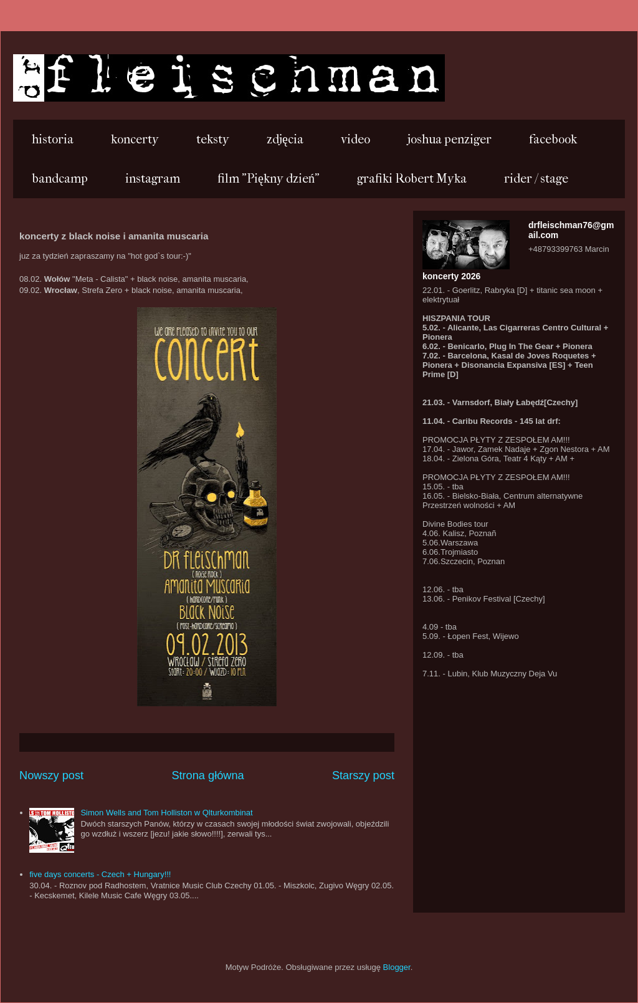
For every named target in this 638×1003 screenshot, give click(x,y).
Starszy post (363, 775)
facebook (553, 139)
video (355, 139)
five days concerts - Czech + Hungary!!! (100, 874)
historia (53, 139)
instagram (152, 178)
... (30, 76)
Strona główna (207, 775)
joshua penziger (449, 139)
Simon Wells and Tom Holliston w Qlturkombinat (166, 812)
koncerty (135, 139)
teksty (212, 139)
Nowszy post (51, 775)
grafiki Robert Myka (412, 178)
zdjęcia (285, 139)
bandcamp (60, 178)
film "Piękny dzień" (268, 178)
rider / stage (536, 178)
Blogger (397, 967)
